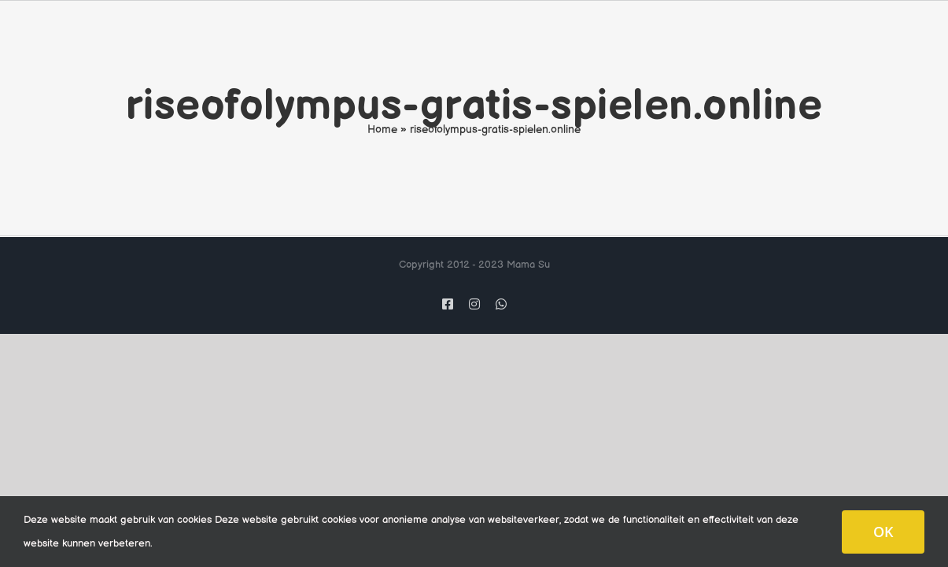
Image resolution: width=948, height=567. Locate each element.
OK (883, 531)
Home (382, 129)
